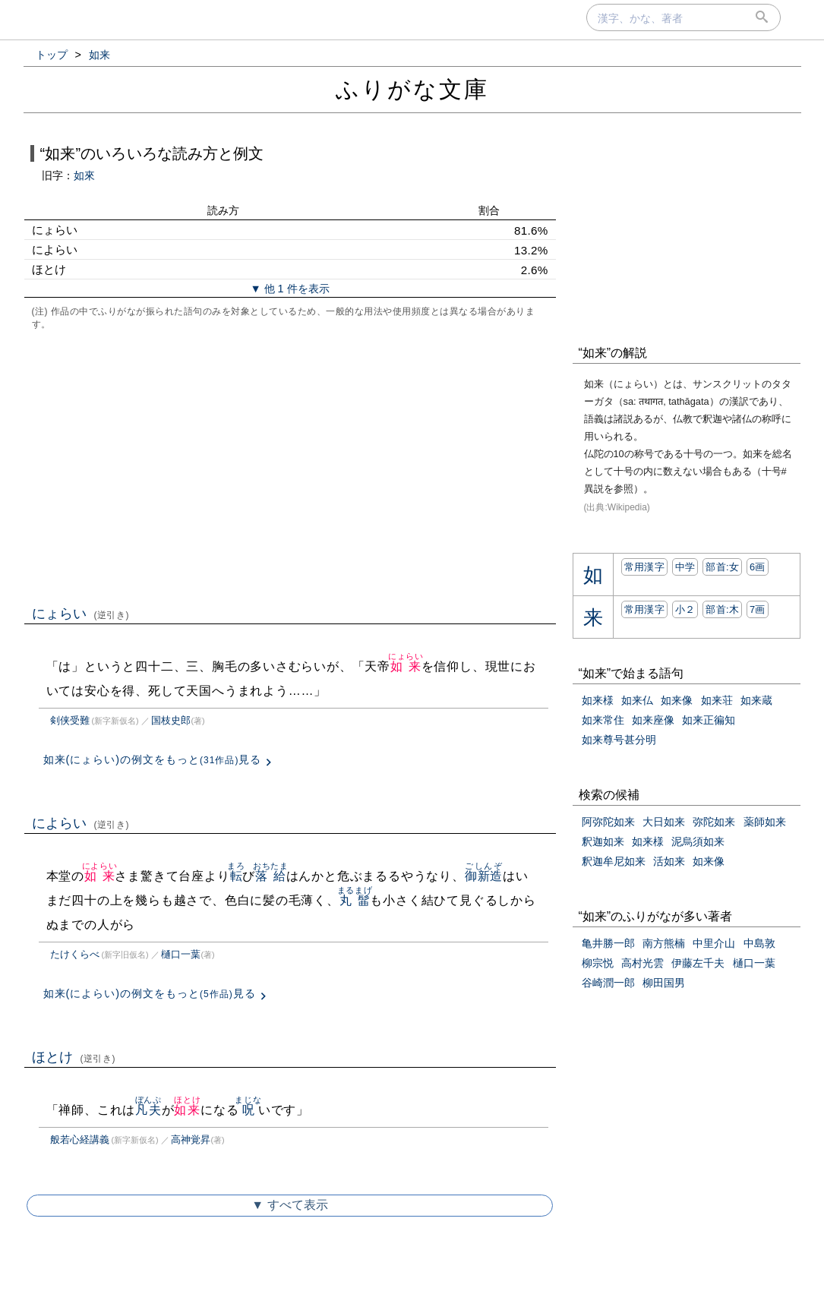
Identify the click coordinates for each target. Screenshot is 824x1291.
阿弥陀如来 (608, 822)
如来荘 (717, 700)
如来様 (598, 700)
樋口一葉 (180, 954)
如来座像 (653, 720)
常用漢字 (644, 567)
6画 (758, 567)
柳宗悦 (598, 963)
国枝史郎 (171, 720)
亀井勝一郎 (608, 943)
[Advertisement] (290, 466)
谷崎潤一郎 (608, 983)
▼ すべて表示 (289, 1204)
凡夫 (148, 1109)
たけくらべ (74, 954)
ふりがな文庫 (412, 89)
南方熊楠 (663, 943)
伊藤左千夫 (698, 963)
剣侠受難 (70, 720)
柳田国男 (663, 983)
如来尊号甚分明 (619, 740)
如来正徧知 (708, 720)
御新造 (484, 876)
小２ (685, 609)
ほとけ (74, 1057)
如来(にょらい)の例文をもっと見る (152, 759)
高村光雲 (642, 963)
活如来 (669, 861)
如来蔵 (756, 700)
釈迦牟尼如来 (614, 861)
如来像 (677, 700)
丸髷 (355, 900)
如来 (406, 666)
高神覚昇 (190, 1139)
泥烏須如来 (698, 841)
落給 (271, 876)
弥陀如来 (714, 822)
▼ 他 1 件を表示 (289, 289)
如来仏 (637, 700)
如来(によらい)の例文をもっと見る (149, 993)
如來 (84, 175)
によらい (81, 823)
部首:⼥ (722, 567)
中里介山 (714, 943)
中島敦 (759, 943)
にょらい (81, 613)
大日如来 (663, 822)
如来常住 (603, 720)
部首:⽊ (722, 609)
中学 (685, 567)
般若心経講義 (79, 1139)
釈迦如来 (603, 841)
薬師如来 (764, 822)
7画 (758, 609)
